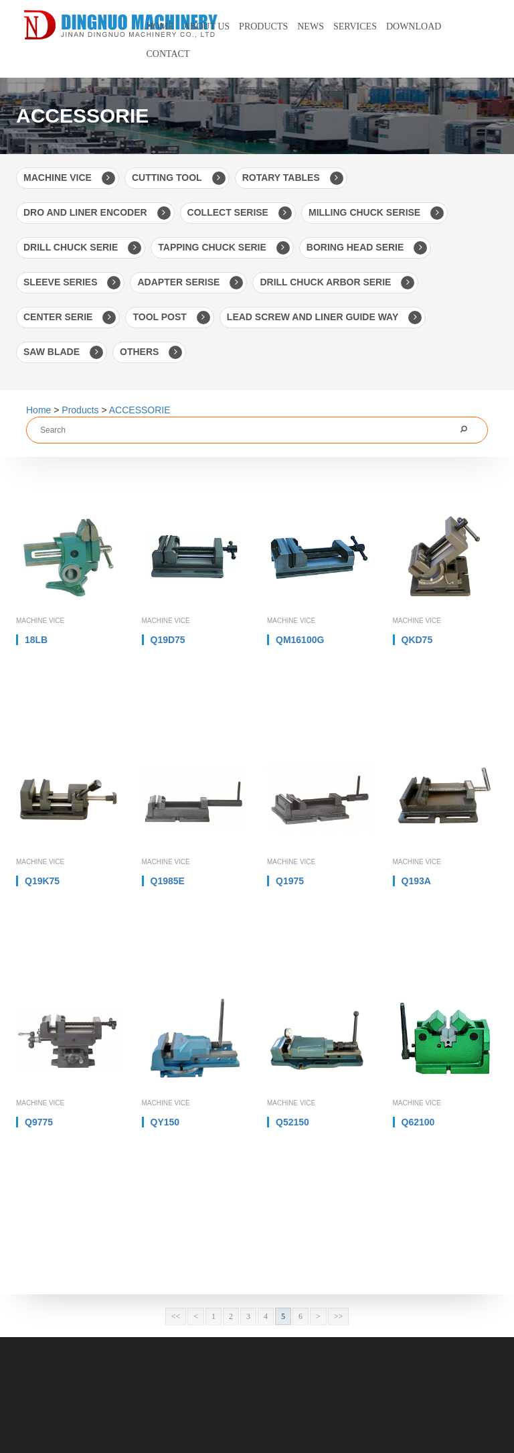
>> (338, 1316)
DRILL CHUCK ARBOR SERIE (337, 282)
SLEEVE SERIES (71, 282)
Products (263, 26)
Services (355, 26)
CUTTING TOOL (179, 178)
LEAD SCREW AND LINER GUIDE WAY (324, 317)
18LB (36, 639)
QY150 (165, 1122)
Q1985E (168, 881)
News (310, 26)
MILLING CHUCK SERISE (376, 213)
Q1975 (290, 881)
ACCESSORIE (140, 410)
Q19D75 (168, 639)
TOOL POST (171, 317)
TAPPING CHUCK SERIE (224, 248)
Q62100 (418, 1122)
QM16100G (300, 639)
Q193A (416, 881)
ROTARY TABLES (292, 178)
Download (413, 26)
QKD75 (417, 639)
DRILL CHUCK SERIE (82, 248)
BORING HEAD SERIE (367, 248)
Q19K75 (42, 881)
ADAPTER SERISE (190, 282)
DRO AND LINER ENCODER (97, 213)
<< (176, 1316)
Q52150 (292, 1122)
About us (206, 26)
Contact (168, 54)
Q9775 (39, 1122)
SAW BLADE (63, 352)
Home (160, 26)
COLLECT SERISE (239, 213)
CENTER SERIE (69, 317)
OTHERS (151, 352)
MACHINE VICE (69, 178)
